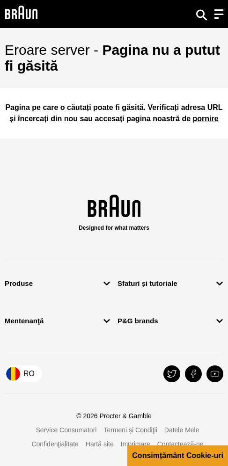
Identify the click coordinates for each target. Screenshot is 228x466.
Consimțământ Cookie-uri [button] (177, 455)
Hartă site (100, 444)
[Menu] (218, 14)
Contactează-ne (180, 444)
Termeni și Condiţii (130, 430)
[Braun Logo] (21, 14)
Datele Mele (181, 430)
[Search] (201, 14)
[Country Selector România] (23, 373)
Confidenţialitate (54, 444)
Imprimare (135, 444)
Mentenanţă (24, 321)
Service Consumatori (66, 430)
